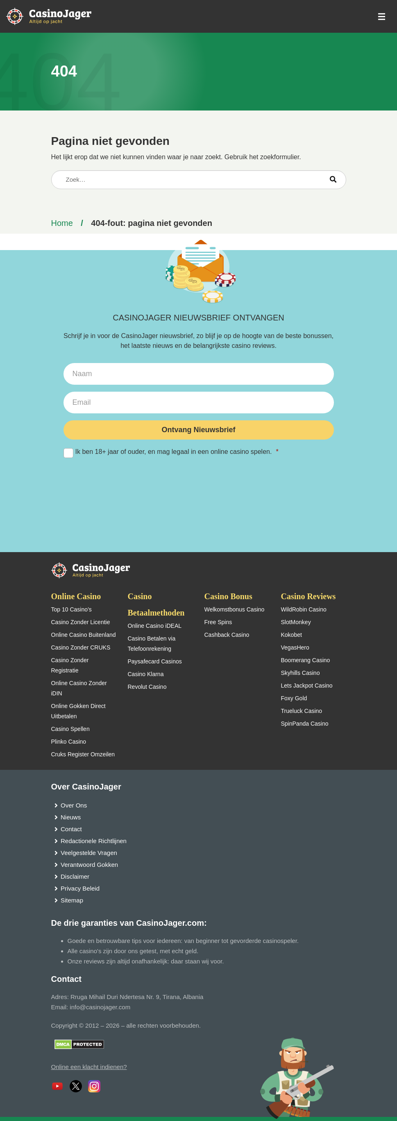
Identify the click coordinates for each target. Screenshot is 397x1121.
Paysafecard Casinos (155, 661)
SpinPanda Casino (305, 723)
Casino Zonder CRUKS (81, 647)
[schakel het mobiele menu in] (381, 16)
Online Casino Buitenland (83, 635)
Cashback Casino (227, 635)
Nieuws (71, 817)
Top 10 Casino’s (71, 609)
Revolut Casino (147, 686)
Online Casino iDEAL (155, 626)
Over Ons (74, 805)
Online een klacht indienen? (89, 1066)
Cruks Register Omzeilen (83, 754)
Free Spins (218, 622)
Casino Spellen (70, 729)
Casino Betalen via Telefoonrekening (152, 643)
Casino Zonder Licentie (80, 622)
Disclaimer (75, 876)
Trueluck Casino (301, 711)
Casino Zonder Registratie (70, 665)
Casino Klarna (146, 674)
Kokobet (291, 635)
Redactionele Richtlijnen (94, 840)
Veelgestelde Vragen (89, 852)
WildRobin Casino (304, 609)
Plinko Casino (68, 741)
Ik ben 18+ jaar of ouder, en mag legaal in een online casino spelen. (199, 452)
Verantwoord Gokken (89, 864)
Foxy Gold (294, 698)
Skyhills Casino (300, 673)
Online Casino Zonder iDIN (79, 688)
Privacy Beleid (80, 888)
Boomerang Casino (305, 660)
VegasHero (295, 647)
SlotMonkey (296, 622)
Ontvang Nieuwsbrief (198, 430)
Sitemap (72, 900)
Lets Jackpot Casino (307, 685)
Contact (71, 829)
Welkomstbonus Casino (234, 609)
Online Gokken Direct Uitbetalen (78, 711)
